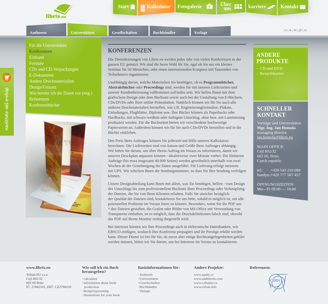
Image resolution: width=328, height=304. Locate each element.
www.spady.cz (204, 274)
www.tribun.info (205, 287)
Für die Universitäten (48, 45)
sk (290, 30)
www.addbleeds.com (208, 278)
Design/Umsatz (42, 87)
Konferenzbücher (44, 105)
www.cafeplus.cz (206, 283)
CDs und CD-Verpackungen (53, 69)
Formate (36, 63)
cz (285, 30)
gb (300, 30)
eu (305, 30)
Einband (36, 57)
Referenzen (39, 99)
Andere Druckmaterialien (51, 81)
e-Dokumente (41, 75)
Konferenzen (40, 51)
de (295, 30)
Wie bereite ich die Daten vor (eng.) (60, 93)
